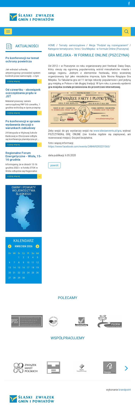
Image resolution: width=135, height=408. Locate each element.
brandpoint (125, 389)
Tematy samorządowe (72, 45)
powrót (54, 165)
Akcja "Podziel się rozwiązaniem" (108, 45)
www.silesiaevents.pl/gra (107, 130)
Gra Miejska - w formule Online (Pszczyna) (105, 48)
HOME (51, 45)
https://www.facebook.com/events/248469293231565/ (79, 146)
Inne (77, 48)
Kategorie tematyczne (60, 48)
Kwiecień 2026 (23, 246)
